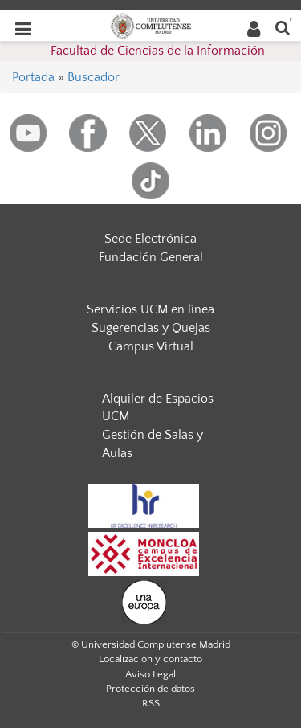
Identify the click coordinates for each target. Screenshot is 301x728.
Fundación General (151, 257)
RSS (151, 703)
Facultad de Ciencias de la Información (158, 50)
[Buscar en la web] (282, 27)
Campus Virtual (150, 346)
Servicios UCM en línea (150, 309)
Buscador (93, 77)
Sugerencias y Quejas (151, 328)
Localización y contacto (150, 659)
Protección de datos (150, 688)
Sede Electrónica (150, 238)
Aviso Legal (150, 674)
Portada (33, 77)
